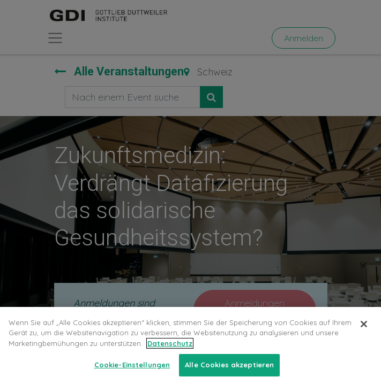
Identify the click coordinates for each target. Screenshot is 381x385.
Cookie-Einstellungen (132, 364)
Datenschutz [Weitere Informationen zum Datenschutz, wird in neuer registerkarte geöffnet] (169, 343)
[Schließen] (364, 324)
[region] (190, 346)
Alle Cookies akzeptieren (229, 364)
